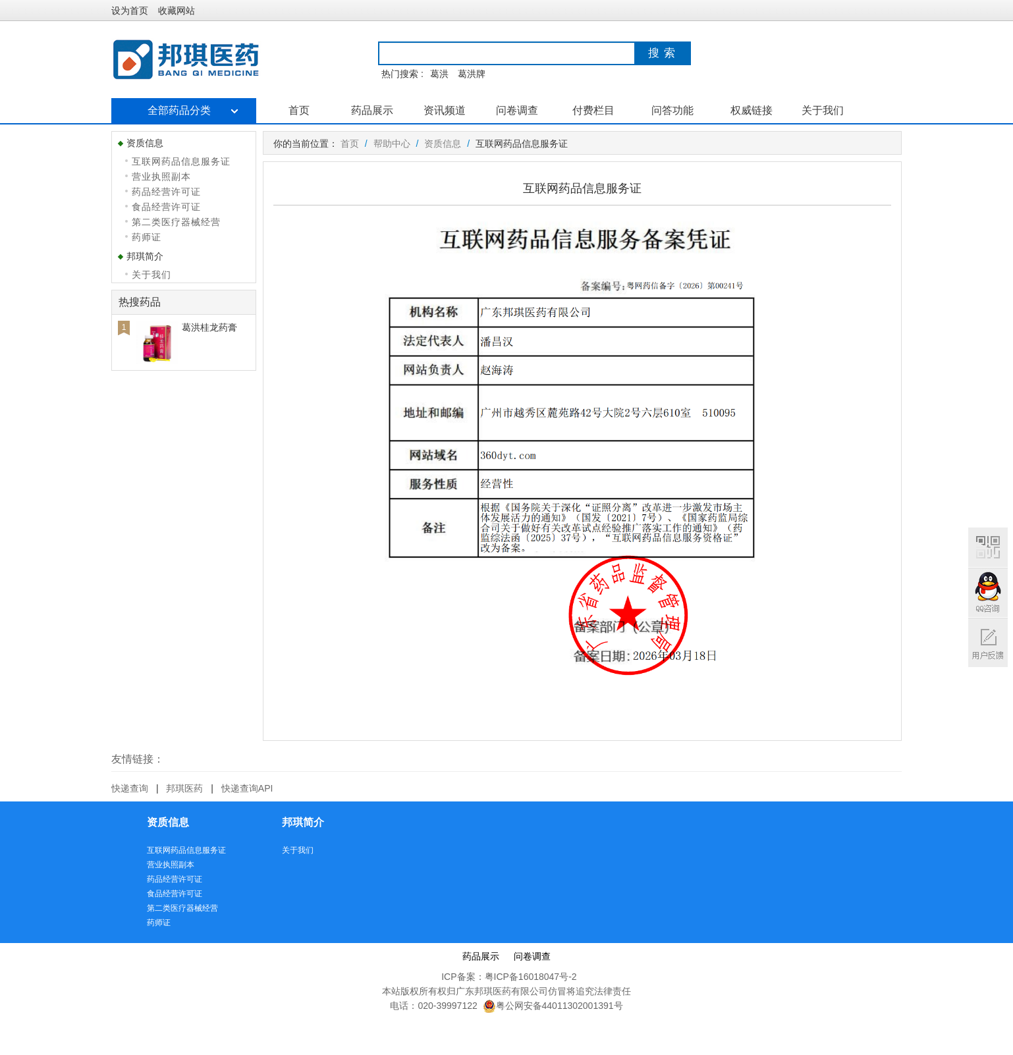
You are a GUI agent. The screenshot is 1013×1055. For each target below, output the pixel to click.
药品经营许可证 (166, 191)
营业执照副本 (161, 176)
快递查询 (129, 788)
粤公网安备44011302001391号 (553, 1005)
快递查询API (247, 788)
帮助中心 (391, 143)
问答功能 (672, 110)
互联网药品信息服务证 (181, 161)
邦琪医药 (184, 788)
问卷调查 (517, 110)
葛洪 (439, 73)
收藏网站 (176, 10)
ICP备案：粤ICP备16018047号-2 (508, 976)
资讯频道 (445, 110)
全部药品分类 (183, 110)
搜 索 (662, 53)
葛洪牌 (471, 73)
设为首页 (129, 10)
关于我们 (823, 110)
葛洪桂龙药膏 (209, 327)
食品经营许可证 (166, 207)
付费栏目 (593, 110)
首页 (299, 110)
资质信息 (442, 143)
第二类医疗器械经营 (176, 222)
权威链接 (751, 110)
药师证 (146, 237)
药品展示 (372, 110)
